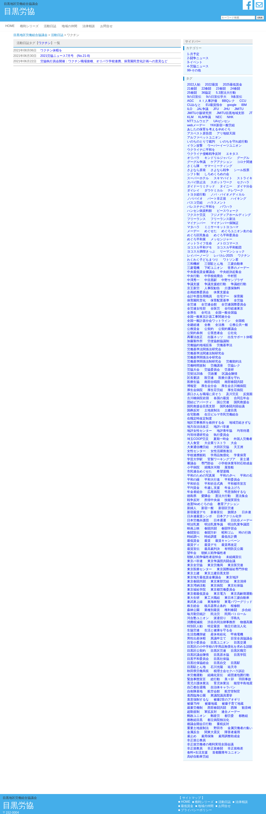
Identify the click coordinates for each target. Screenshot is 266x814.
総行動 (215, 679)
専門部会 (207, 463)
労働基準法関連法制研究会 (205, 353)
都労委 (229, 715)
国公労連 (223, 402)
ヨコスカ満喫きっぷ (201, 251)
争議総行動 (238, 284)
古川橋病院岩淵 (198, 398)
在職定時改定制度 (199, 418)
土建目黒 (231, 410)
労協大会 (193, 369)
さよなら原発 (196, 170)
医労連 (209, 377)
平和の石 (246, 475)
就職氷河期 (212, 467)
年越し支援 (212, 487)
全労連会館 (209, 304)
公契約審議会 (227, 328)
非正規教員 (195, 748)
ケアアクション (221, 161)
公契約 (209, 328)
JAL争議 (203, 109)
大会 (234, 443)
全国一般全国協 (226, 312)
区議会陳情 (229, 373)
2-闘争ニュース (197, 58)
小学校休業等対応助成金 (235, 463)
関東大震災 (212, 732)
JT (250, 113)
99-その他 (194, 70)
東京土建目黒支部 (216, 573)
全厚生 (191, 312)
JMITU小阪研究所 (199, 113)
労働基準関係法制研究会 (204, 361)
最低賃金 (193, 540)
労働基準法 (224, 345)
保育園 (238, 296)
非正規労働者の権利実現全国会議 (210, 744)
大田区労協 (221, 447)
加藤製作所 (195, 341)
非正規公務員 (196, 740)
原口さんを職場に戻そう (204, 394)
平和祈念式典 (213, 483)
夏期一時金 (221, 438)
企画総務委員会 (198, 292)
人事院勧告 (212, 288)
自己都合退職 (196, 687)
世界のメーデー (238, 267)
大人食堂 (193, 443)
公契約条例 (195, 333)
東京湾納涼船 (196, 585)
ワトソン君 (230, 259)
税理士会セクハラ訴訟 (229, 671)
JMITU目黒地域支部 (230, 113)
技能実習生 (232, 500)
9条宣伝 (236, 96)
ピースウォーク (227, 210)
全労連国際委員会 (233, 304)
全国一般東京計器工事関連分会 (209, 316)
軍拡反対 (210, 711)
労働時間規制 (196, 365)
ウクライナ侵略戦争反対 (204, 153)
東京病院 (217, 585)
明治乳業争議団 (238, 524)
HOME (10, 26)
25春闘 (192, 92)
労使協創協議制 (218, 341)
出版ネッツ (215, 337)
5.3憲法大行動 (226, 92)
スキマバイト (223, 178)
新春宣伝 (217, 512)
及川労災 (232, 394)
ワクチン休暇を (51, 50)
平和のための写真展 (201, 475)
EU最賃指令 (214, 104)
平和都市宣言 (237, 483)
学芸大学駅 (195, 459)
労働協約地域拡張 (199, 345)
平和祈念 (193, 483)
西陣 (234, 707)
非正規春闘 (215, 748)
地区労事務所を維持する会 (205, 422)
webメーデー (196, 125)
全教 (207, 324)
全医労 (215, 308)
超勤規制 (193, 711)
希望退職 (223, 471)
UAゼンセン (221, 121)
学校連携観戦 (196, 455)
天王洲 (238, 447)
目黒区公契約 (196, 650)
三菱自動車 (235, 263)
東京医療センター (199, 569)
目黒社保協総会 (198, 662)
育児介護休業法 (198, 683)
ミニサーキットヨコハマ (221, 227)
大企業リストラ (215, 443)
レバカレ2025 (223, 255)
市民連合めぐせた (199, 471)
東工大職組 (212, 597)
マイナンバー (196, 223)
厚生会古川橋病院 (233, 386)
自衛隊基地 (195, 691)
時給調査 (210, 536)
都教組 (243, 715)
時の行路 (245, 532)
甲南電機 (237, 634)
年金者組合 (195, 491)
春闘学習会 (229, 528)
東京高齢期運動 (241, 593)
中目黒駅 (210, 280)
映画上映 (193, 528)
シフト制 (193, 174)
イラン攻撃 (195, 145)
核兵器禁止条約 (215, 605)
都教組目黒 (195, 719)
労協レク (234, 365)
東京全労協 (195, 565)
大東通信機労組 (198, 447)
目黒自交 (220, 662)
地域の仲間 (69, 26)
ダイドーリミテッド (201, 186)
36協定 (206, 92)
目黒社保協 (221, 658)
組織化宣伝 (215, 675)
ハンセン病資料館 (199, 210)
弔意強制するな (235, 491)
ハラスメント (216, 202)
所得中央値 (212, 500)
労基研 (229, 369)
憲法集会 (242, 495)
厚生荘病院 (235, 390)
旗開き (232, 512)
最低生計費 (229, 536)
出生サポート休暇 (240, 337)
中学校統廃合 (213, 276)
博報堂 (191, 386)
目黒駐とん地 (196, 667)
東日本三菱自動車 (237, 597)
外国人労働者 (243, 438)
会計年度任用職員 (199, 296)
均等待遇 (243, 430)
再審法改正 (195, 337)
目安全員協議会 (241, 638)
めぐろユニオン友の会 (236, 231)
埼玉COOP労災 (198, 438)
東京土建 (193, 573)
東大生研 (193, 597)
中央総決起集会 (231, 271)
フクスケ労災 (196, 214)
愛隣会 (206, 495)
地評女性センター (199, 430)
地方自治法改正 (198, 426)
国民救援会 (241, 402)
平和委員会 (232, 479)
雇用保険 (207, 736)
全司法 (206, 312)
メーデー (193, 231)
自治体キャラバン (223, 687)
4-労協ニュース (197, 66)
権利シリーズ (29, 26)
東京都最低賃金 (198, 593)
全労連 (191, 304)
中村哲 (232, 276)
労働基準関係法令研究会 (204, 357)
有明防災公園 (234, 548)
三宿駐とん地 (213, 263)
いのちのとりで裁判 (201, 141)
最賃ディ (193, 544)
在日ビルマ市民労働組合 (221, 414)
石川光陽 (217, 667)
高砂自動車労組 (198, 756)
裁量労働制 (195, 707)
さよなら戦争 (220, 170)
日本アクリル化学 (229, 516)
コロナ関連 (244, 161)
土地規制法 (212, 410)
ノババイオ (195, 198)
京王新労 (193, 288)
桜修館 (235, 605)
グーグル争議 (196, 161)
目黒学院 (240, 654)
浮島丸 (235, 618)
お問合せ (106, 26)
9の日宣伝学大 (216, 96)
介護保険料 (232, 288)
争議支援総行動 (215, 284)
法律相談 (88, 26)
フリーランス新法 (223, 219)
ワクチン (44, 43)
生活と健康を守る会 (218, 630)
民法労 (215, 614)
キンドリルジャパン (218, 157)
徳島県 (191, 495)
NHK (230, 117)
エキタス (232, 153)
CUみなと (194, 104)
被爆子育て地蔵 (233, 703)
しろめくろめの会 (216, 174)
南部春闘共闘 (234, 381)
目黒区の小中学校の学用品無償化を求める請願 (219, 646)
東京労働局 (215, 565)
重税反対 (223, 724)
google (232, 104)
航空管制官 (232, 691)
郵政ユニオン (196, 715)
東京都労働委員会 (223, 589)
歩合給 (246, 610)
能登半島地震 (243, 683)
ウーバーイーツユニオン (224, 145)
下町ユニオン (213, 267)
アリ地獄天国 (226, 133)
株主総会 (193, 605)
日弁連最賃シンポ (199, 516)
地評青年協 (224, 430)
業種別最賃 (212, 610)
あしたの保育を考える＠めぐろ (209, 129)
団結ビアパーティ (199, 402)
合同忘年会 (241, 398)
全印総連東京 (234, 308)
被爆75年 (193, 703)
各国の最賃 (221, 398)
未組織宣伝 (234, 557)
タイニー (226, 186)
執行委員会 (221, 434)
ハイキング (238, 198)
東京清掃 (240, 581)
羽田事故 (245, 679)
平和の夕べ (227, 475)
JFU (216, 109)
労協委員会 (212, 369)
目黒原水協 (221, 654)
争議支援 (193, 284)
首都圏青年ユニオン (226, 752)
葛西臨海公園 (196, 695)
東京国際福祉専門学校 (232, 569)
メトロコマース (227, 243)
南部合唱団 (212, 381)
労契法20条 (195, 373)
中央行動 (193, 276)
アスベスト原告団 (199, 133)
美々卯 (229, 679)
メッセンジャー (221, 239)
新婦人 (191, 508)
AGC (190, 100)
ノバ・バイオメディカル (228, 194)
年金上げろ (232, 487)
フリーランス (196, 219)
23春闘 (221, 88)
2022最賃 (211, 84)
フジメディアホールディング (231, 214)
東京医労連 (235, 565)
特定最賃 (213, 626)
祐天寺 (232, 667)
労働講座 (217, 365)
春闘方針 (210, 532)
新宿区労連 (226, 508)
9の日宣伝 (194, 96)
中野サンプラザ (232, 280)
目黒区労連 (218, 650)
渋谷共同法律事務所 (221, 622)
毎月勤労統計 (196, 614)
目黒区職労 (238, 650)
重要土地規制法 (198, 728)
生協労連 (193, 630)
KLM (190, 117)
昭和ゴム (227, 532)
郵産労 (215, 715)
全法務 (220, 324)
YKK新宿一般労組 (222, 125)
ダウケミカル (213, 190)
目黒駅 (235, 662)
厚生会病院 (195, 390)
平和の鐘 (193, 479)
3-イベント (194, 62)
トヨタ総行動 (196, 194)
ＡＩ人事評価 (208, 100)
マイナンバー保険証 (224, 223)
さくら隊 (193, 166)
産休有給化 (218, 634)
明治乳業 (193, 524)
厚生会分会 (209, 386)
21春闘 (192, 88)
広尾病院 (213, 491)
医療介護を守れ (229, 377)
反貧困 (247, 394)
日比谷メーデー (241, 520)
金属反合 (193, 732)
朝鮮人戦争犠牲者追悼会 (204, 557)
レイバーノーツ (198, 255)
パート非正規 (216, 198)
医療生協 (193, 381)
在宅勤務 (193, 414)
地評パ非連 (221, 426)
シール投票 (241, 170)
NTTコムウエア (198, 121)
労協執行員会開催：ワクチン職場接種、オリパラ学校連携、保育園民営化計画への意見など (104, 61)
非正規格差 (235, 748)
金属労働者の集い (240, 728)
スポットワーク (221, 182)
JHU (227, 109)
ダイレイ (193, 190)
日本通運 (220, 520)
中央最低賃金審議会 (201, 271)
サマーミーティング (218, 166)
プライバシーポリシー (196, 810)
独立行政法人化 (235, 626)
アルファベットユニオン (204, 137)
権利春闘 (231, 610)
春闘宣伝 (193, 532)
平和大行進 (212, 479)
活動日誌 (50, 26)
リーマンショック (232, 251)
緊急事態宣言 (196, 679)
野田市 (218, 728)
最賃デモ (210, 544)
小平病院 (193, 467)
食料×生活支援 (197, 752)
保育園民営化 (196, 300)
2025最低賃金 (232, 84)
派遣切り (220, 618)
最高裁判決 (212, 548)
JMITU (239, 109)
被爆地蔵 (211, 703)
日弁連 (246, 512)
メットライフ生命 (199, 243)
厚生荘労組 (215, 390)
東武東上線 (195, 601)
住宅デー (223, 296)
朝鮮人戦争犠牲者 (213, 552)
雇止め (191, 736)
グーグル (243, 157)
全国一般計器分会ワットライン (209, 320)
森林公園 (193, 610)
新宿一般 (207, 508)
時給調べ (193, 536)
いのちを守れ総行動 (234, 141)
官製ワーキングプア (221, 459)
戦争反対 (193, 500)
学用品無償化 (220, 455)
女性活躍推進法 (221, 451)
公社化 (232, 333)
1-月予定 (193, 54)
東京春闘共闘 (196, 581)
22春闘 (206, 88)
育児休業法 (221, 683)
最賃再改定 (229, 544)
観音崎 (246, 707)
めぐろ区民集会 (198, 235)
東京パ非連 (195, 561)
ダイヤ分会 (244, 186)
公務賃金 (193, 328)
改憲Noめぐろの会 (200, 504)
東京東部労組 (220, 581)
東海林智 (213, 601)
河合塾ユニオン (198, 618)
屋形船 (229, 467)
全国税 (240, 320)
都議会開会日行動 (199, 724)
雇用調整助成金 (229, 736)
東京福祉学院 (196, 589)
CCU (242, 100)
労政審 (212, 373)
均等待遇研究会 (198, 434)
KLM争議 (204, 117)
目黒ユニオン (220, 642)
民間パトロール (235, 614)
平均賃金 (193, 487)
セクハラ (243, 182)
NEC (219, 117)
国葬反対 (193, 410)
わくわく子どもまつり (202, 259)
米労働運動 (195, 675)
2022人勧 (193, 84)
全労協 (238, 300)
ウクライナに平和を (201, 149)
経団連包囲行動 (238, 675)
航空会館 (213, 691)
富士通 (244, 459)
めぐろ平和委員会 (226, 235)
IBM (244, 104)
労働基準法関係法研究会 (204, 349)
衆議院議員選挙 (221, 695)
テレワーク (235, 190)
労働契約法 (234, 361)
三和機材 (193, 263)
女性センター (196, 451)
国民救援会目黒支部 (201, 406)
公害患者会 (215, 333)
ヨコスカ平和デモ (199, 247)
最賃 (207, 540)
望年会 (191, 552)
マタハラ (193, 227)
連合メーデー (230, 711)
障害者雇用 (232, 732)
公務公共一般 (238, 324)
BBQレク (228, 100)
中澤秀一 (193, 280)
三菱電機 (193, 267)
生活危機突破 (196, 634)
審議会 (191, 463)
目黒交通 (240, 642)
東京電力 (220, 593)
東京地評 (232, 577)
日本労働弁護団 (198, 520)
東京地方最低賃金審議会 (204, 577)
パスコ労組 (195, 202)
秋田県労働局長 (198, 671)
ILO (189, 109)
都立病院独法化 (218, 719)
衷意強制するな (198, 699)
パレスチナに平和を (201, 206)
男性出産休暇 (196, 638)
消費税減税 (195, 622)
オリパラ (193, 157)
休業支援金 (221, 292)
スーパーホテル (198, 178)
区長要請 (193, 377)
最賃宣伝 (193, 548)
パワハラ (226, 206)
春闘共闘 (210, 528)
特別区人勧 (195, 626)
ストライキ (244, 178)
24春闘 (235, 88)
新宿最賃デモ (196, 512)
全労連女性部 (196, 308)
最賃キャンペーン (227, 540)
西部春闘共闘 (216, 707)
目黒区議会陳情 (198, 654)
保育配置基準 (220, 300)
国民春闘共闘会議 (232, 406)
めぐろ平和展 (196, 239)
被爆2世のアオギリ (227, 699)
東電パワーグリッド (238, 601)
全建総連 (193, 324)
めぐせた (210, 231)
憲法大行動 (223, 495)
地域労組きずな (240, 422)
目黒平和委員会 (198, 658)
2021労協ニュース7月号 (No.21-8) (65, 55)
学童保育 (240, 455)
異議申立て (218, 638)
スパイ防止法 (196, 182)
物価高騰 (246, 622)
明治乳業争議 (213, 524)
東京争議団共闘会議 (221, 561)
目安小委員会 (196, 642)
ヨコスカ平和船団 (229, 247)
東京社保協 (235, 585)
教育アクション (228, 504)
